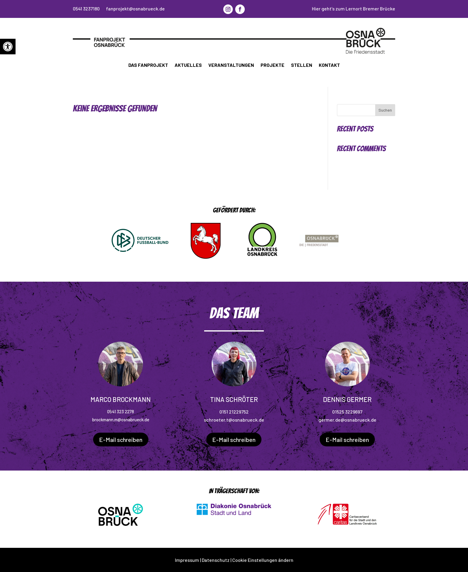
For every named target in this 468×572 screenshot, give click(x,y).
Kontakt (329, 65)
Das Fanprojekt (148, 65)
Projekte (272, 65)
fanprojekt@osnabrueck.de (135, 8)
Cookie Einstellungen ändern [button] (262, 560)
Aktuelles (188, 65)
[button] (8, 46)
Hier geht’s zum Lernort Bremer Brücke (353, 8)
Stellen (301, 65)
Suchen (385, 109)
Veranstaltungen (231, 65)
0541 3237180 (86, 8)
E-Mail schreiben (120, 439)
